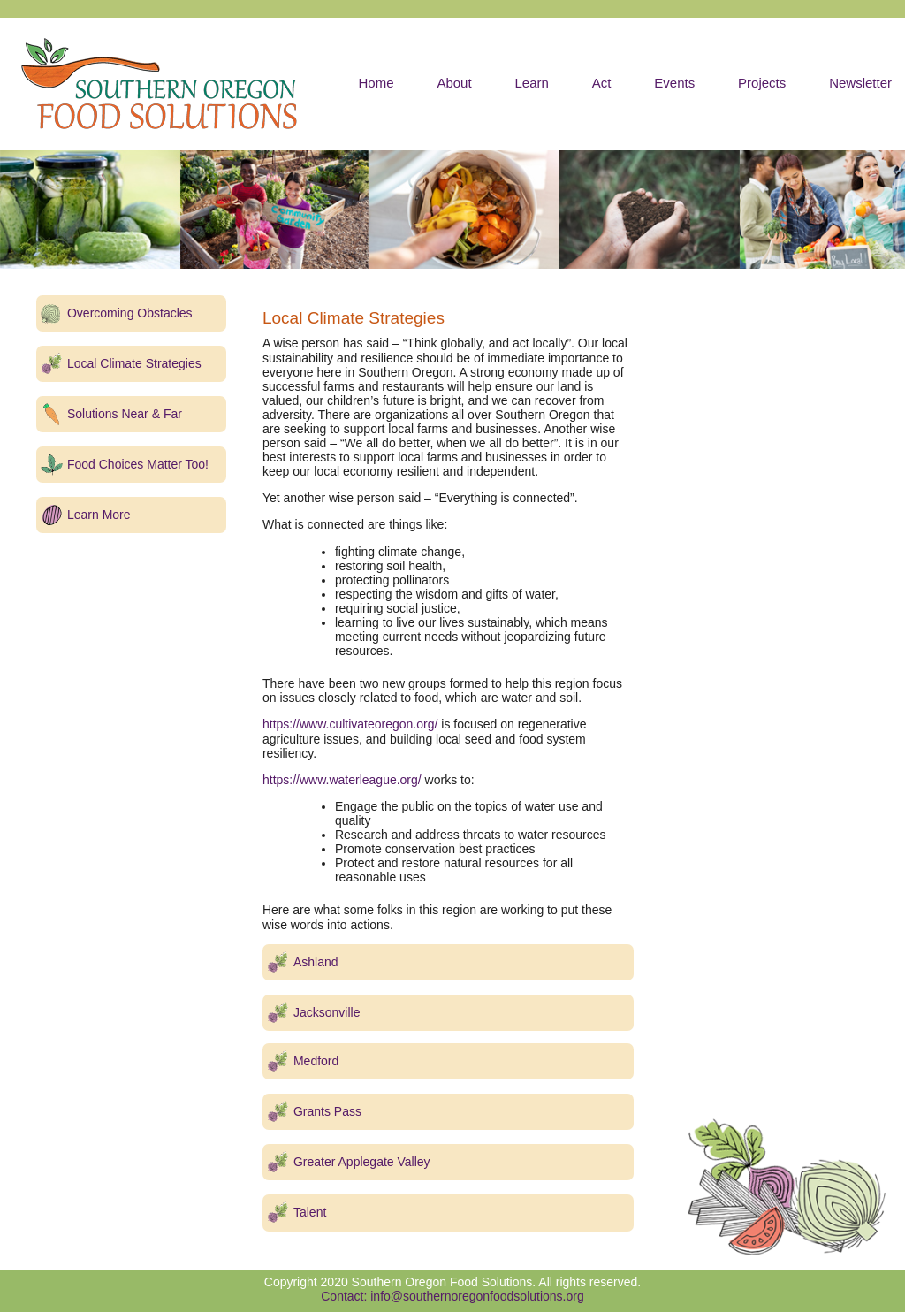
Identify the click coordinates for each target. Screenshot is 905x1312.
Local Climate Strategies (134, 363)
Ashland (315, 962)
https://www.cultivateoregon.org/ (349, 724)
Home (375, 82)
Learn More (99, 514)
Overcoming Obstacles (130, 313)
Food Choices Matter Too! (138, 464)
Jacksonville (326, 1012)
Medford (315, 1061)
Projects (762, 82)
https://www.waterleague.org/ (342, 780)
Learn (531, 82)
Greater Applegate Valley (361, 1162)
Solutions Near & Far (124, 414)
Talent (309, 1212)
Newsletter (860, 82)
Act (602, 82)
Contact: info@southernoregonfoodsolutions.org (452, 1296)
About (454, 82)
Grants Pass (327, 1111)
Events (674, 82)
